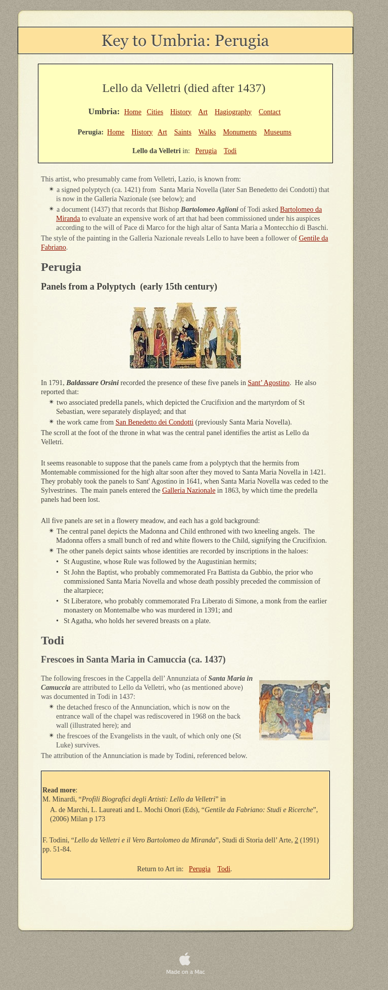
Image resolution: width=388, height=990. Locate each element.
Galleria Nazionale (188, 490)
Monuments (240, 132)
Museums (277, 132)
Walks (207, 132)
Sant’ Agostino (268, 383)
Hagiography (233, 112)
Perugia (200, 869)
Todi (223, 869)
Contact (270, 112)
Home (132, 112)
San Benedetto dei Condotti (154, 422)
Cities (155, 112)
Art (203, 112)
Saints (182, 132)
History (180, 112)
